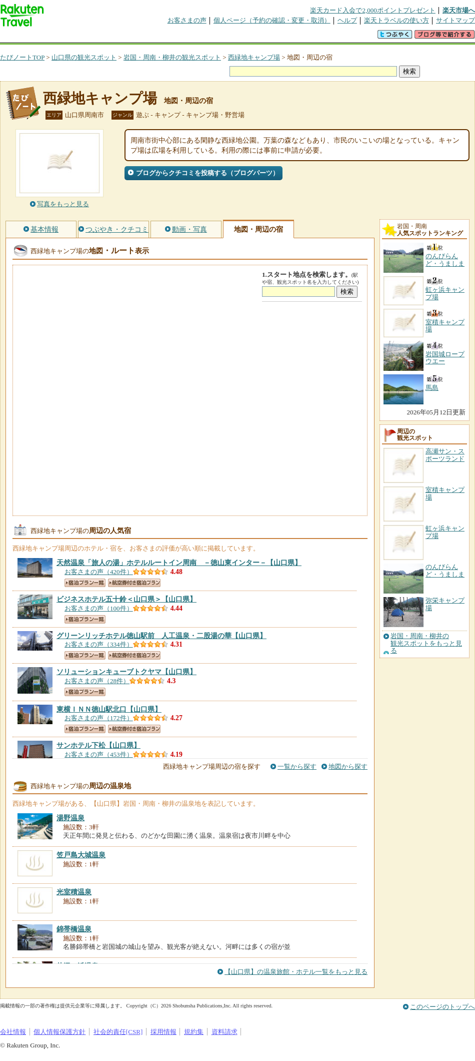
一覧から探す (297, 766)
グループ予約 (199, 37)
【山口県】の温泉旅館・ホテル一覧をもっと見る (296, 971)
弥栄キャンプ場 (445, 604)
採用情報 (163, 1031)
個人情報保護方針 (60, 1031)
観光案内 (240, 37)
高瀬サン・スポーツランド (445, 454)
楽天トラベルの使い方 (396, 20)
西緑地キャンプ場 (254, 57)
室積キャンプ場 (445, 493)
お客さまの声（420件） (98, 572)
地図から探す (348, 766)
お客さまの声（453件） (98, 754)
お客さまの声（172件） (98, 718)
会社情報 (13, 1031)
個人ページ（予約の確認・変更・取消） (272, 20)
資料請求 (225, 1031)
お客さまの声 (187, 20)
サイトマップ (455, 20)
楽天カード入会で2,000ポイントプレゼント (373, 10)
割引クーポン (158, 37)
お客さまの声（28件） (97, 681)
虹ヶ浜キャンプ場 (445, 531)
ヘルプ (347, 20)
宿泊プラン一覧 (85, 583)
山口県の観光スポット (84, 57)
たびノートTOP (22, 57)
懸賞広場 (117, 37)
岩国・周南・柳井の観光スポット (172, 57)
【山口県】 (179, 563)
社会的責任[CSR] (118, 1031)
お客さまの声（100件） (98, 608)
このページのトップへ (442, 1006)
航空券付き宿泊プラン (134, 583)
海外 (76, 37)
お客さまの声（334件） (98, 644)
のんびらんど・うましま (445, 570)
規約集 (194, 1031)
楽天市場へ (458, 10)
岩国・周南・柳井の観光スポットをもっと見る (426, 643)
